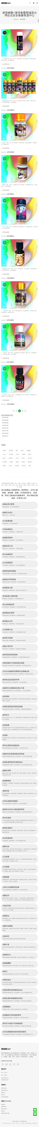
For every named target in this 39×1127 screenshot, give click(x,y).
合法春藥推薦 (8, 521)
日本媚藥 (6, 866)
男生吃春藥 (7, 817)
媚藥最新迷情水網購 (5, 1113)
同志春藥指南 (8, 838)
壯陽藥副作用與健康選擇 (13, 1015)
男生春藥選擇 (8, 554)
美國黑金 (6, 915)
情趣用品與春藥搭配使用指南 (14, 754)
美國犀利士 (7, 954)
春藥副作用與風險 (10, 579)
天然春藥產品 (8, 529)
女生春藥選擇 (8, 562)
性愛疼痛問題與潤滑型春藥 (13, 706)
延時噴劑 (6, 696)
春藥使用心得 (8, 546)
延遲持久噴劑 (5, 430)
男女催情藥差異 (9, 604)
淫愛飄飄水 (7, 1006)
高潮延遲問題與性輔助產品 (13, 762)
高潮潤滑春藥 (5, 423)
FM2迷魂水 (7, 979)
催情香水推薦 (8, 638)
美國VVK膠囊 (8, 926)
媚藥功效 (6, 846)
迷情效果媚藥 (6, 106)
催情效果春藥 (5, 417)
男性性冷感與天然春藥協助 (13, 1023)
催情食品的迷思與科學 (12, 679)
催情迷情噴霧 (5, 433)
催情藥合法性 (8, 621)
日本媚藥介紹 (8, 629)
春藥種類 (3, 1104)
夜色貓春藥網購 (4, 1097)
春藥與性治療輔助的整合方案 (14, 688)
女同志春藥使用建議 (11, 801)
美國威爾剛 (7, 963)
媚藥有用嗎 (7, 770)
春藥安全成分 (8, 512)
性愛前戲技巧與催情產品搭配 (14, 663)
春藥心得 (3, 1111)
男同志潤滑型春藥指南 (12, 745)
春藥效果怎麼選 (9, 504)
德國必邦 (6, 895)
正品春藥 (6, 856)
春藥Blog (3, 1092)
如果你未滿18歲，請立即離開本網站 (19, 1121)
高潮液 (5, 735)
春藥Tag (3, 1094)
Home (16, 19)
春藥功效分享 (4, 1108)
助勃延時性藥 (5, 428)
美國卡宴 (6, 944)
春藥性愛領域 (4, 1088)
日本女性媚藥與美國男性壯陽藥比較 (17, 671)
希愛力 (5, 971)
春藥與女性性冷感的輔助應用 (14, 809)
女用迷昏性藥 (6, 64)
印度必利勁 (7, 905)
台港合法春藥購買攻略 (12, 887)
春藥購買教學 (8, 537)
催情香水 (6, 715)
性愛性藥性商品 (4, 1090)
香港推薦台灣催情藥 (11, 596)
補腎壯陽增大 (5, 436)
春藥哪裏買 (7, 780)
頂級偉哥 (6, 936)
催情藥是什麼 (8, 587)
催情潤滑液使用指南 (11, 654)
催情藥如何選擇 (9, 612)
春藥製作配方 (4, 1106)
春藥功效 (6, 791)
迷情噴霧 (6, 725)
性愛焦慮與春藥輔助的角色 (13, 998)
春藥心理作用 (8, 646)
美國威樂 (6, 877)
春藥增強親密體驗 (10, 571)
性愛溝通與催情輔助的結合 (13, 990)
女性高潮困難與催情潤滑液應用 (15, 1031)
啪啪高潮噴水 (8, 828)
